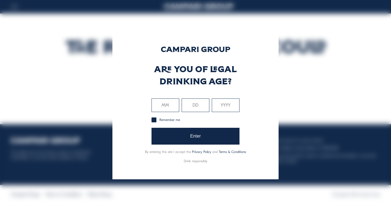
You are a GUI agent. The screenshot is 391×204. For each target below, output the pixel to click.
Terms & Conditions (232, 152)
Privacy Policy (201, 152)
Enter (195, 136)
